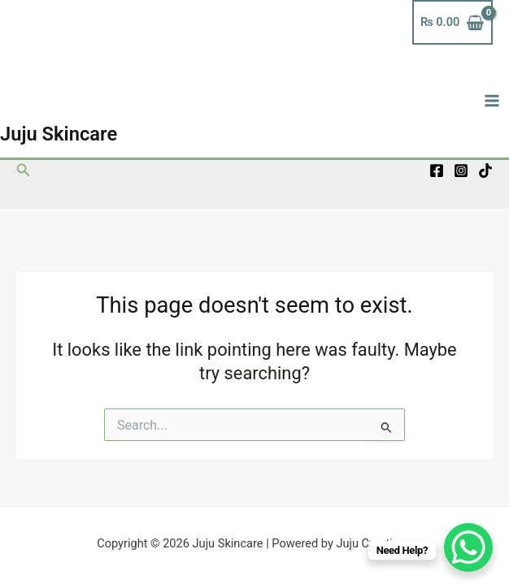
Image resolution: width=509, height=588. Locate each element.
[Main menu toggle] (492, 101)
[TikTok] (485, 170)
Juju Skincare (58, 134)
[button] (23, 170)
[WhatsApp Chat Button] (468, 547)
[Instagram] (461, 170)
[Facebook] (436, 170)
